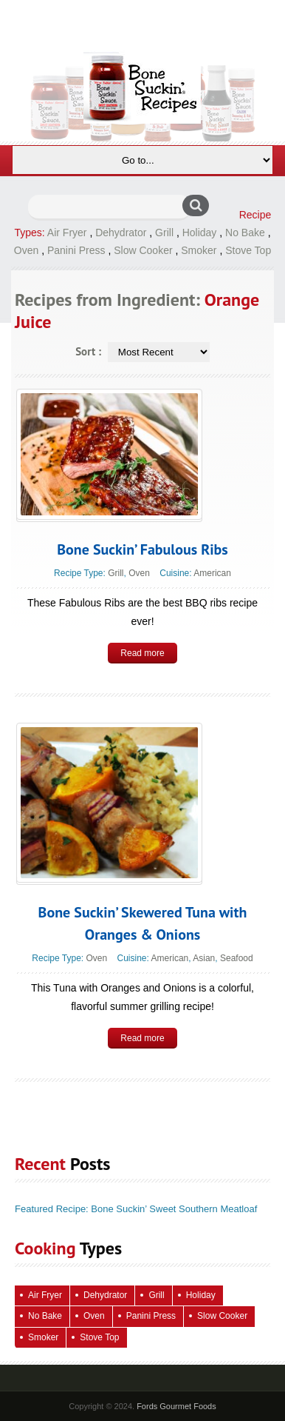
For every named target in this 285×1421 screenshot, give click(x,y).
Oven (26, 250)
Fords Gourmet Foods (176, 1406)
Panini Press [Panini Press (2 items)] (151, 1316)
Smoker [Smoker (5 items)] (43, 1337)
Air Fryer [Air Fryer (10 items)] (45, 1295)
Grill (164, 232)
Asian (204, 958)
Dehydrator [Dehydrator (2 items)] (105, 1295)
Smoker (198, 250)
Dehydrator (120, 232)
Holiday (199, 232)
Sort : (88, 351)
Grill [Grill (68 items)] (156, 1295)
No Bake (245, 232)
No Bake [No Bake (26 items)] (45, 1316)
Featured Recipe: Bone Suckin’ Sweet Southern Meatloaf (136, 1208)
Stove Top (248, 250)
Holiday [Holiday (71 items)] (201, 1295)
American (212, 573)
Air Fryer (67, 232)
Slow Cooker (143, 250)
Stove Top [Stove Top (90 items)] (99, 1337)
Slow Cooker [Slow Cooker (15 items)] (222, 1316)
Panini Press (76, 250)
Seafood (236, 958)
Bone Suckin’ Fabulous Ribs (142, 549)
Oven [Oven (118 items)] (94, 1316)
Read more (142, 653)
